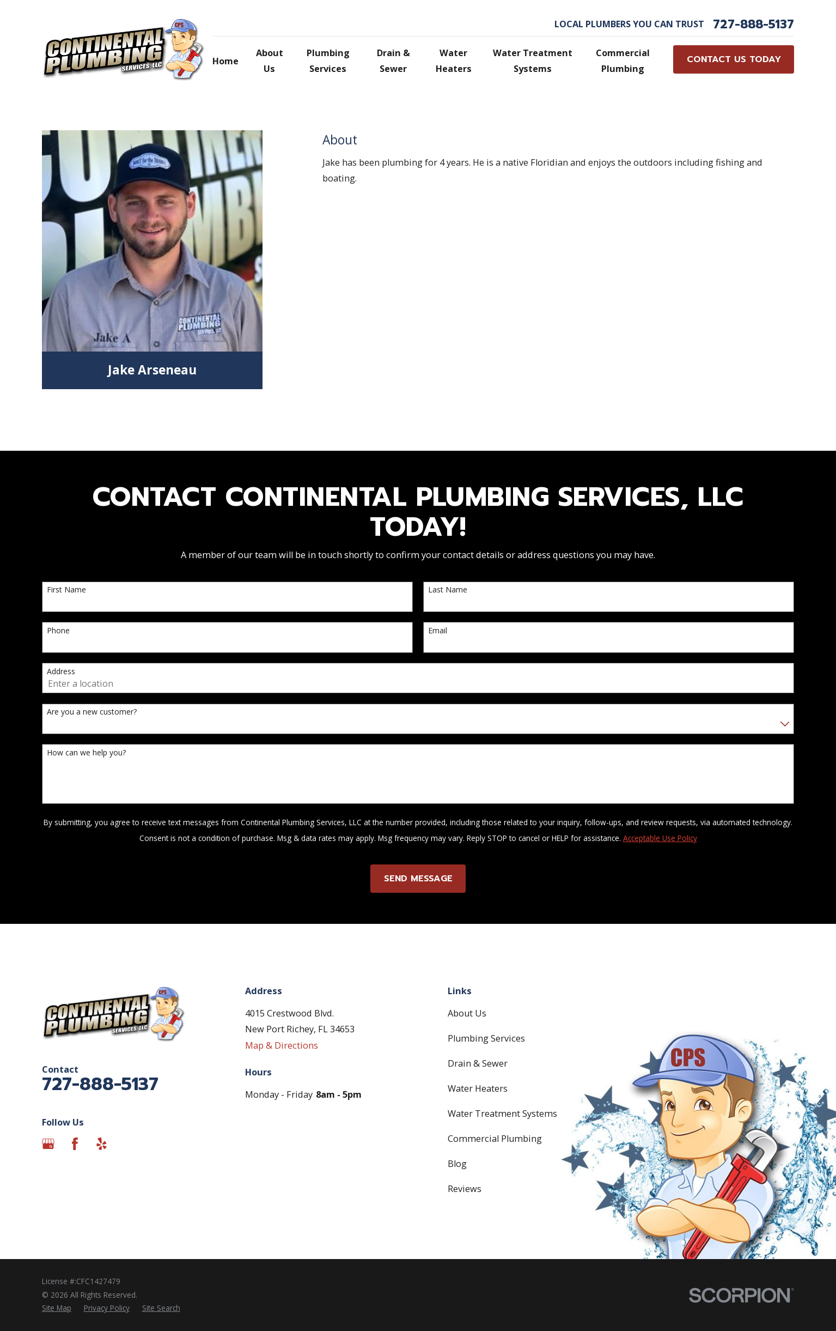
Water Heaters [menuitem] (454, 61)
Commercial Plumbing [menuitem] (623, 61)
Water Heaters (478, 1088)
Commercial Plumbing (495, 1139)
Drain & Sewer (478, 1063)
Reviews (464, 1189)
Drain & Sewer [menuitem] (393, 61)
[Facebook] (75, 1144)
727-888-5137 (753, 25)
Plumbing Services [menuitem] (328, 61)
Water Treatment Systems (502, 1114)
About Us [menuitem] (269, 61)
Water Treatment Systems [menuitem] (532, 61)
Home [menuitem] (225, 61)
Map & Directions (281, 1045)
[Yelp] (101, 1144)
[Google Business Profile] (48, 1144)
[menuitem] (56, 1308)
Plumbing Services (486, 1038)
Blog (457, 1164)
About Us (467, 1013)
